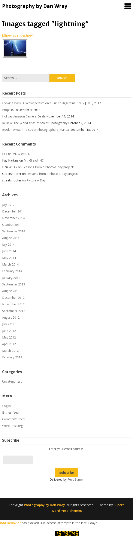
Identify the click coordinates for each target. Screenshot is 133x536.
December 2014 (13, 211)
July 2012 (8, 324)
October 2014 (11, 225)
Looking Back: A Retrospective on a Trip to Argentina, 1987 (43, 103)
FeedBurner (75, 479)
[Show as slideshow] (18, 35)
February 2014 (12, 271)
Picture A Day (36, 180)
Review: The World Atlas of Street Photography (34, 123)
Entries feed (10, 412)
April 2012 (9, 344)
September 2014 (13, 231)
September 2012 (13, 311)
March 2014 (10, 264)
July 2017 (8, 205)
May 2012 (9, 337)
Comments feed (13, 419)
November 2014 (13, 218)
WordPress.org (12, 426)
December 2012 (13, 297)
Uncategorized (12, 381)
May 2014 (9, 258)
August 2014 (10, 238)
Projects (8, 110)
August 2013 (10, 291)
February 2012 (12, 357)
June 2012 (9, 331)
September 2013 (13, 284)
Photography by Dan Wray (34, 6)
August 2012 (10, 317)
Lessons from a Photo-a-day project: (48, 167)
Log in (6, 406)
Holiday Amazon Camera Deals (23, 116)
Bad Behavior (10, 523)
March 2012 (10, 351)
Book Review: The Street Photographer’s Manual (36, 130)
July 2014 (8, 244)
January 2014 (11, 278)
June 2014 (9, 251)
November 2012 (13, 304)
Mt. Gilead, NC (22, 154)
